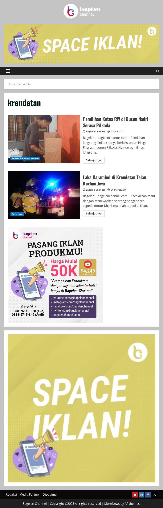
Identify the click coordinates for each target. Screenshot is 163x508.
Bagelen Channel (95, 131)
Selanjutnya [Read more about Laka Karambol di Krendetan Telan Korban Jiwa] (95, 214)
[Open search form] (157, 71)
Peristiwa (17, 214)
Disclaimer (50, 494)
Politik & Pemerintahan (25, 158)
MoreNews (112, 504)
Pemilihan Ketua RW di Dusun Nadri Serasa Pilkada (44, 139)
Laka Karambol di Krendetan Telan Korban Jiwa (44, 195)
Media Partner (29, 494)
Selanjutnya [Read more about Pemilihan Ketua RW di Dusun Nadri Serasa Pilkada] (95, 160)
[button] (8, 71)
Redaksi (11, 494)
